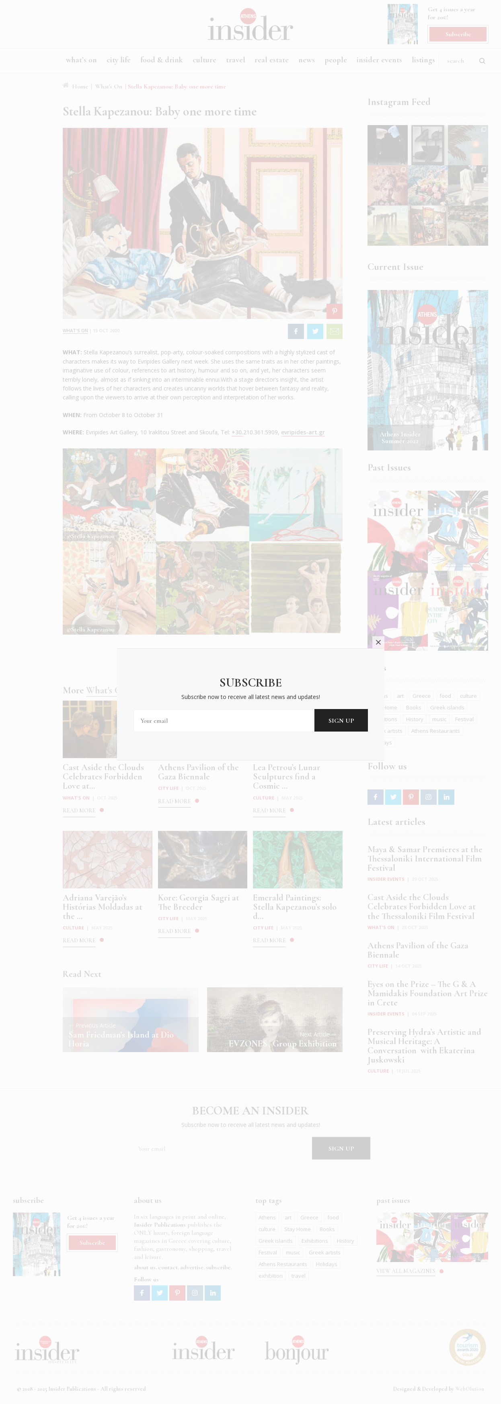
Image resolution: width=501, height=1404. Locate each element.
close (378, 636)
